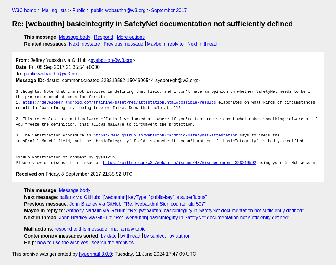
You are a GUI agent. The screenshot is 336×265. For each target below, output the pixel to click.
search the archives (113, 242)
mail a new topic (128, 228)
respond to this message (80, 228)
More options (131, 37)
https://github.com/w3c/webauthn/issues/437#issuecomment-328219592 (179, 163)
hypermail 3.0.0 (95, 254)
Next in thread (202, 43)
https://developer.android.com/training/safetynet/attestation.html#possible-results (119, 102)
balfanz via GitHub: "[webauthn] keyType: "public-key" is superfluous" (133, 197)
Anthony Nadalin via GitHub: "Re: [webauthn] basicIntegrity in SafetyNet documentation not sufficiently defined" (185, 210)
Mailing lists (54, 10)
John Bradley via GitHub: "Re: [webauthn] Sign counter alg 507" (137, 203)
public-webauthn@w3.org (118, 10)
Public (79, 10)
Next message (84, 43)
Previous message (124, 43)
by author (179, 235)
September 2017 (169, 10)
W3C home (24, 10)
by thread (130, 235)
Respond (103, 37)
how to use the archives (62, 242)
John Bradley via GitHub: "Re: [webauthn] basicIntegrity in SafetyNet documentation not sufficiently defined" (174, 217)
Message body (74, 37)
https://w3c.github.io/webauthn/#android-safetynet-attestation (165, 135)
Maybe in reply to (165, 43)
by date (108, 235)
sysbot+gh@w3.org (112, 60)
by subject (155, 235)
